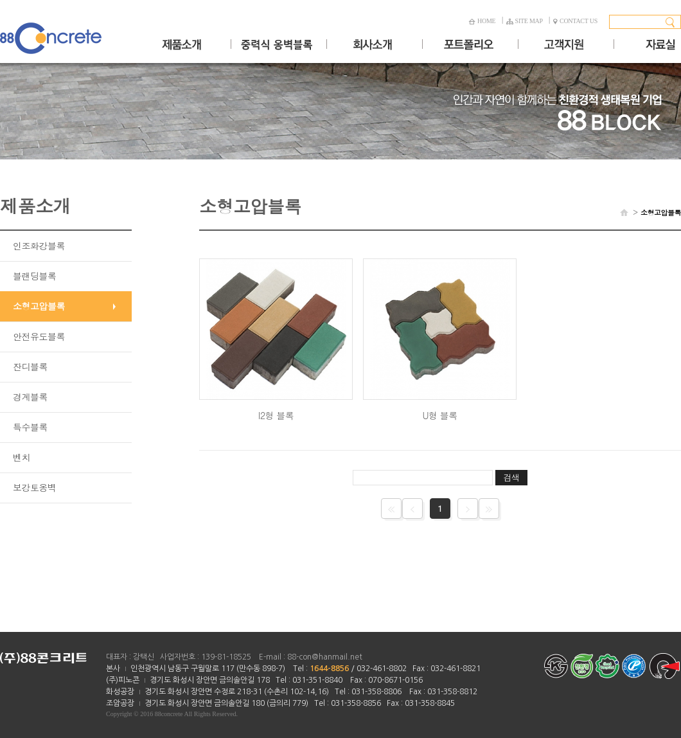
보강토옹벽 (35, 487)
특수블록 (30, 426)
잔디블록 (30, 366)
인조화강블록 (39, 245)
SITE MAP (524, 20)
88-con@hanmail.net (324, 657)
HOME (481, 20)
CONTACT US (575, 20)
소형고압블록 (39, 306)
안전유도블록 (39, 336)
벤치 (21, 457)
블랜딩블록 (35, 275)
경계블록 (30, 396)
